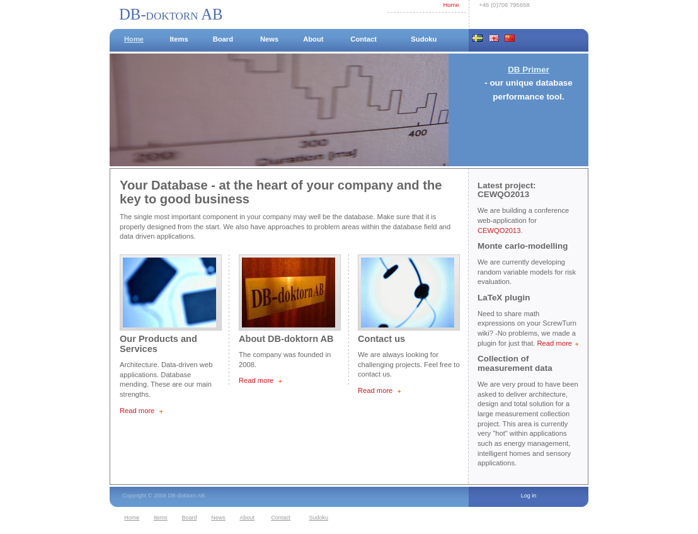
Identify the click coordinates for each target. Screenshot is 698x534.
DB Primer (528, 69)
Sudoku (424, 39)
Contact (363, 39)
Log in (528, 495)
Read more (137, 410)
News (269, 39)
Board (223, 39)
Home (451, 4)
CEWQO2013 (499, 230)
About (313, 39)
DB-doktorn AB (171, 14)
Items (178, 39)
